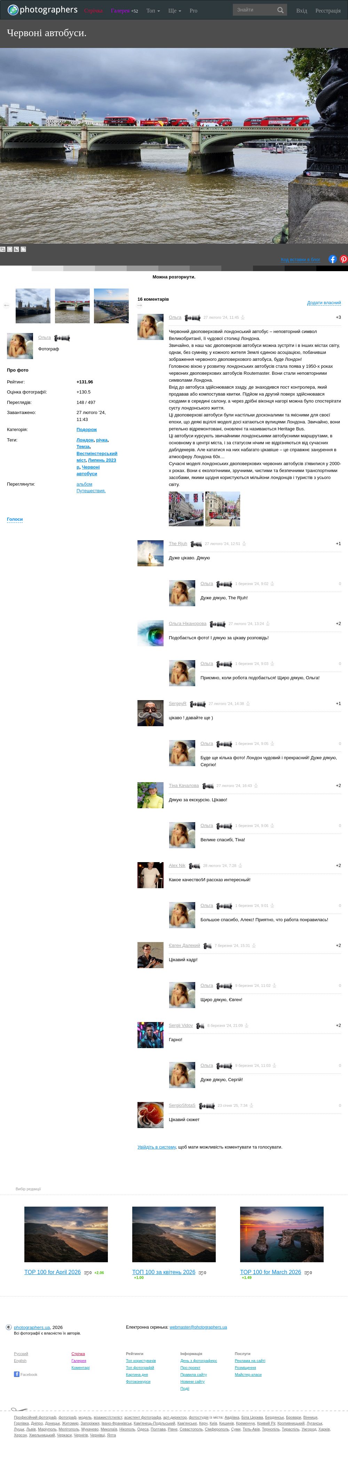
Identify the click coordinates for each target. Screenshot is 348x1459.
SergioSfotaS (182, 1105)
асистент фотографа (142, 1417)
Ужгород (309, 1429)
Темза (83, 446)
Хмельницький (42, 1435)
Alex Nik (177, 865)
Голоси (15, 519)
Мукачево (89, 1429)
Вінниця (310, 1417)
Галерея (124, 11)
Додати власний (324, 302)
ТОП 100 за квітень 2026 (164, 1272)
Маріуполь (47, 1429)
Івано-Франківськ (117, 1423)
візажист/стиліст (108, 1417)
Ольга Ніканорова (187, 623)
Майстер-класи (248, 1374)
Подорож (87, 429)
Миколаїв (109, 1429)
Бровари (293, 1417)
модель (85, 1417)
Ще (174, 11)
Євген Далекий (184, 945)
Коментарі (81, 1367)
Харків (324, 1429)
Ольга (44, 337)
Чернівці (97, 1435)
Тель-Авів (251, 1429)
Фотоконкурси (138, 1381)
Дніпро (37, 1423)
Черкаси (64, 1435)
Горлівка (21, 1423)
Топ (153, 11)
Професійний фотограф (35, 1417)
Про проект (190, 1367)
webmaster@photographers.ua (198, 1327)
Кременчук (245, 1423)
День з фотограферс (198, 1361)
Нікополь (127, 1429)
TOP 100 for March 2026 (270, 1272)
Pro (193, 11)
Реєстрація (328, 11)
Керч (203, 1423)
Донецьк (52, 1423)
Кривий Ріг (266, 1423)
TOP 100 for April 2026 (52, 1272)
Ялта (111, 1435)
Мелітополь (69, 1429)
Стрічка (93, 11)
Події (184, 1388)
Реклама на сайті (250, 1361)
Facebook (25, 1374)
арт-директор (175, 1417)
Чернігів (81, 1435)
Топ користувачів (141, 1361)
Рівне (172, 1429)
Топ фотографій (140, 1367)
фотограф (67, 1417)
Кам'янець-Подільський (154, 1423)
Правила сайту (193, 1374)
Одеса (142, 1429)
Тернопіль (271, 1429)
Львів (31, 1429)
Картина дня (137, 1374)
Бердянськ (274, 1417)
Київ (213, 1423)
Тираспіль (291, 1429)
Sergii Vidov (181, 1025)
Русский (21, 1354)
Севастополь (191, 1429)
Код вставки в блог (300, 259)
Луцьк (19, 1429)
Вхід (301, 11)
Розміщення (245, 1367)
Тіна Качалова (184, 785)
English (20, 1361)
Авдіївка (232, 1417)
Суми (235, 1429)
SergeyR (178, 703)
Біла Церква (252, 1417)
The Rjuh (178, 543)
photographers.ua (32, 1327)
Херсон (20, 1435)
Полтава (158, 1429)
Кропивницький (290, 1423)
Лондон (85, 440)
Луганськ (314, 1423)
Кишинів (226, 1423)
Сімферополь (217, 1429)
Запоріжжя (90, 1423)
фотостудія (199, 1417)
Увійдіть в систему (156, 1147)
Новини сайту (192, 1381)
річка (102, 440)
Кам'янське (187, 1423)
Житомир (70, 1423)
